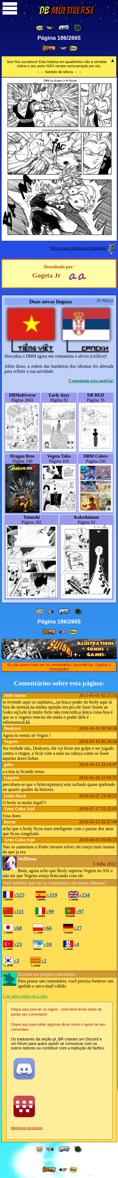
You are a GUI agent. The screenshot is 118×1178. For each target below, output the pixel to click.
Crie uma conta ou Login (25, 996)
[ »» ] (73, 48)
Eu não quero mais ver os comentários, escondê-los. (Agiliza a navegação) (59, 667)
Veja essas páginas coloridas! (78, 248)
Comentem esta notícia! (91, 380)
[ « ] (64, 28)
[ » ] (49, 48)
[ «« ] (40, 27)
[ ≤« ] (50, 27)
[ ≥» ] (63, 48)
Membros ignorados (27, 1128)
